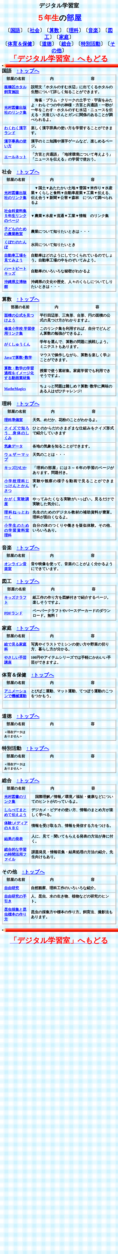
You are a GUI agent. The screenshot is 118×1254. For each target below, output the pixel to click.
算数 (54, 30)
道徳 (47, 44)
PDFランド (13, 613)
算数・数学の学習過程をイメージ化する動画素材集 (19, 373)
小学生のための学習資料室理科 (16, 530)
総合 (66, 44)
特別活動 (90, 44)
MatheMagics (15, 389)
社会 (34, 30)
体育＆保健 (20, 44)
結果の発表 (13, 839)
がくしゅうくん (17, 344)
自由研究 (11, 888)
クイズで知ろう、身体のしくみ (16, 433)
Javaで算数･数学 (18, 357)
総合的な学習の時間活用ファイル (15, 854)
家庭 (64, 37)
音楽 (93, 30)
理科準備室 (13, 420)
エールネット (15, 157)
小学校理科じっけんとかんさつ (16, 486)
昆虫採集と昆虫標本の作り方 (15, 914)
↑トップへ (27, 71)
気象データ (13, 446)
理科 (74, 30)
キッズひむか (15, 468)
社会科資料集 (15, 211)
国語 (15, 30)
